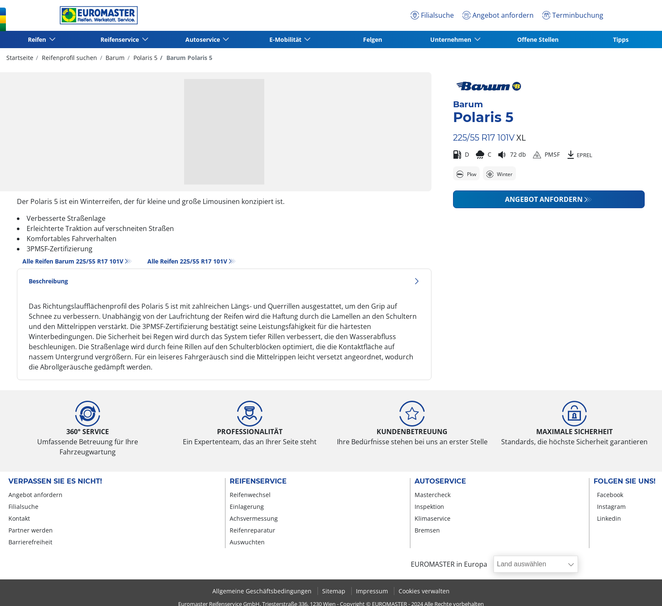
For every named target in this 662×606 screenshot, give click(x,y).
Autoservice (440, 481)
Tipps (621, 39)
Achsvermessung (254, 518)
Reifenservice (258, 481)
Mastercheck (432, 495)
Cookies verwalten (424, 591)
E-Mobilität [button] (286, 39)
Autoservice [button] (203, 39)
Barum (114, 58)
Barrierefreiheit (30, 542)
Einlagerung (247, 507)
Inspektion (429, 507)
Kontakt (19, 518)
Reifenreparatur (252, 530)
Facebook (610, 495)
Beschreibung (224, 281)
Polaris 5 (144, 58)
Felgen (372, 39)
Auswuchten (247, 542)
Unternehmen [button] (451, 39)
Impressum (373, 591)
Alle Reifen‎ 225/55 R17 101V (187, 261)
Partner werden (30, 530)
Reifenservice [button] (120, 39)
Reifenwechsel (250, 495)
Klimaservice (432, 518)
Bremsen (427, 530)
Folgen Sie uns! (625, 481)
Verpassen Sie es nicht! (55, 481)
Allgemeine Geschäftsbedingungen (262, 591)
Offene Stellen (538, 39)
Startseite (19, 58)
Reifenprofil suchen (68, 58)
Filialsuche (23, 507)
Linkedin (609, 518)
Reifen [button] (38, 39)
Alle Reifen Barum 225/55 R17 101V (72, 261)
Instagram (611, 507)
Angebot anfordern (544, 199)
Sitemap (334, 591)
